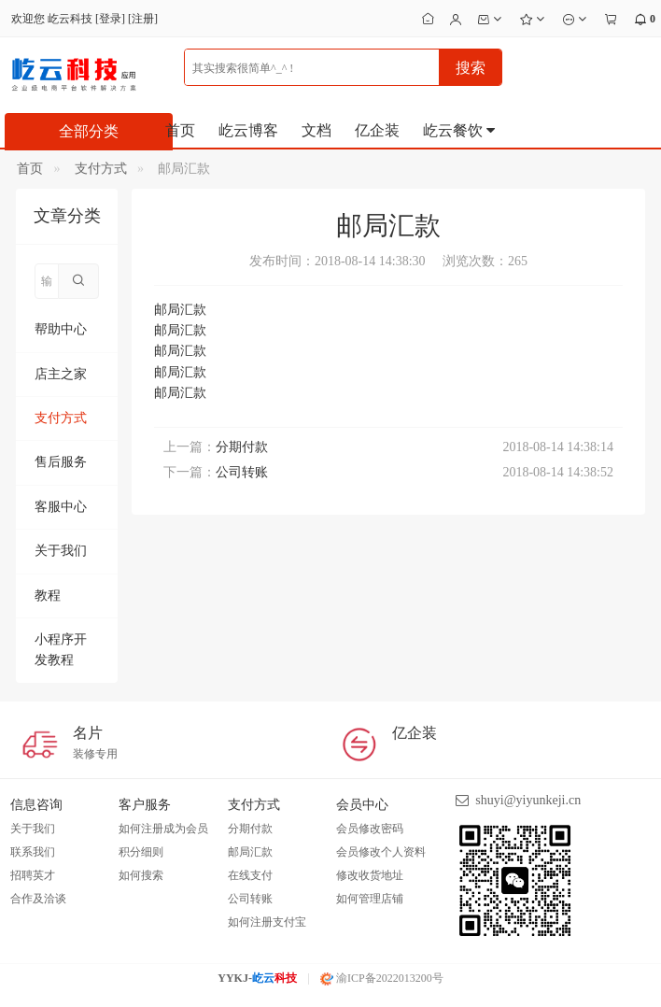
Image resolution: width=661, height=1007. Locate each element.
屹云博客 (248, 130)
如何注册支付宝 (267, 922)
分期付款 (242, 447)
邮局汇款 (250, 851)
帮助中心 (61, 329)
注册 (143, 18)
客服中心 (61, 507)
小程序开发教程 (61, 649)
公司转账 (242, 472)
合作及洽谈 (38, 898)
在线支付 (250, 875)
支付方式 (101, 169)
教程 (48, 596)
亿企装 (377, 130)
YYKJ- (257, 978)
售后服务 (61, 462)
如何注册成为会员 (163, 828)
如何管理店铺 (369, 898)
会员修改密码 (369, 828)
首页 (180, 130)
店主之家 (61, 374)
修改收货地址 (369, 875)
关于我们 (61, 551)
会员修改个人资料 (381, 851)
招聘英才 (32, 875)
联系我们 (32, 851)
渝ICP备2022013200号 (381, 978)
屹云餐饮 (460, 130)
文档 (316, 130)
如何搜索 (141, 875)
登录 (110, 18)
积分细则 (141, 851)
